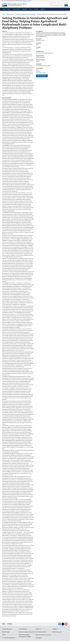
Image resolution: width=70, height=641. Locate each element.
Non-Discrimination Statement (26, 632)
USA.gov (54, 629)
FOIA (3, 635)
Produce (38, 71)
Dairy (37, 69)
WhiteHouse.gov (56, 632)
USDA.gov (38, 637)
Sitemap (9, 624)
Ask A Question (53, 2)
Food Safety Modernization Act (43, 65)
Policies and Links (6, 629)
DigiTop (65, 2)
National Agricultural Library (17, 4)
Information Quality (40, 632)
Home (3, 624)
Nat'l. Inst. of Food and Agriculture (44, 53)
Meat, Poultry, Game (41, 72)
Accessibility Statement (8, 637)
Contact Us (59, 2)
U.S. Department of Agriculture (14, 5)
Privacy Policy (22, 629)
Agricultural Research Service (43, 635)
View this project (41, 76)
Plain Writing (5, 632)
